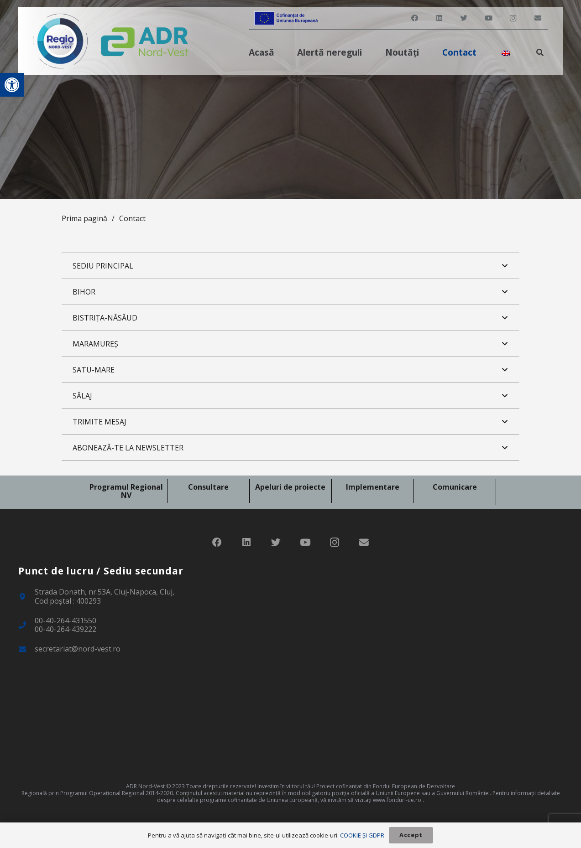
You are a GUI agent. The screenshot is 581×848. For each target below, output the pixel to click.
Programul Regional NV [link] (126, 491)
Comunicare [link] (455, 487)
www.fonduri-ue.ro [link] (397, 800)
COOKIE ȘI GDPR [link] (362, 835)
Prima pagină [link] (84, 218)
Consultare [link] (208, 487)
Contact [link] (132, 218)
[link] (12, 85)
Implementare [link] (372, 487)
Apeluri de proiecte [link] (290, 487)
